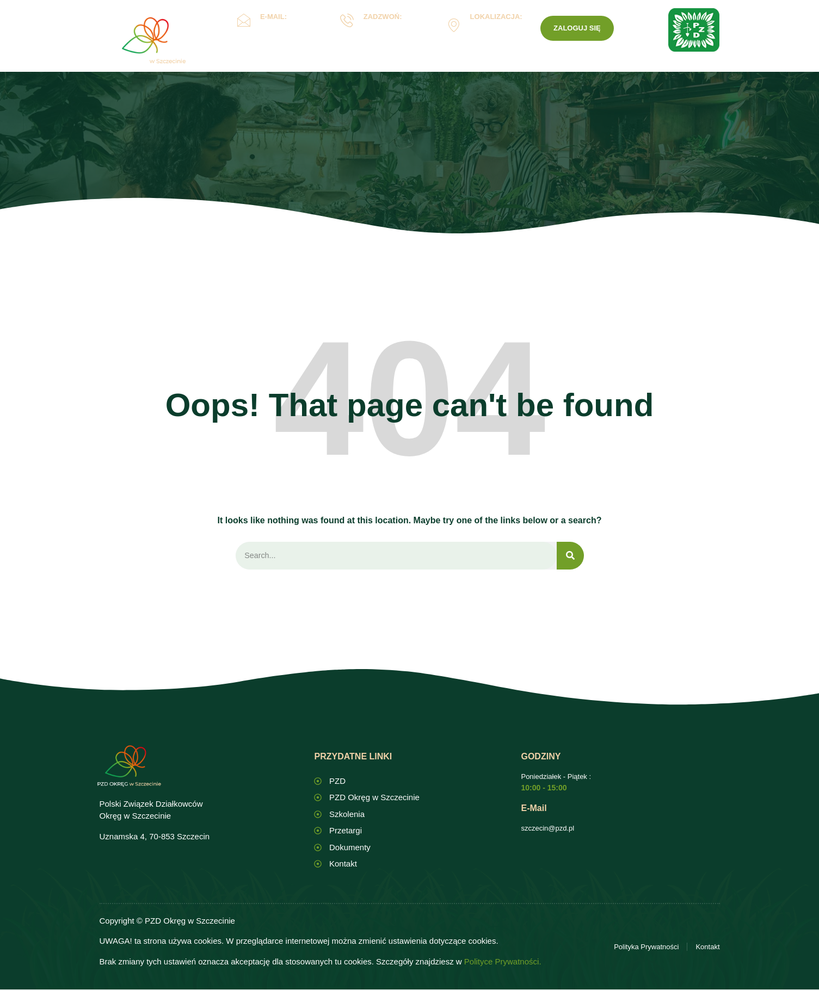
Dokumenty (415, 67)
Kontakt (530, 67)
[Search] (570, 556)
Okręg (284, 67)
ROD (479, 67)
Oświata (345, 67)
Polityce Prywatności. (502, 962)
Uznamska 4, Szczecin (493, 33)
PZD (574, 67)
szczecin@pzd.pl (547, 829)
